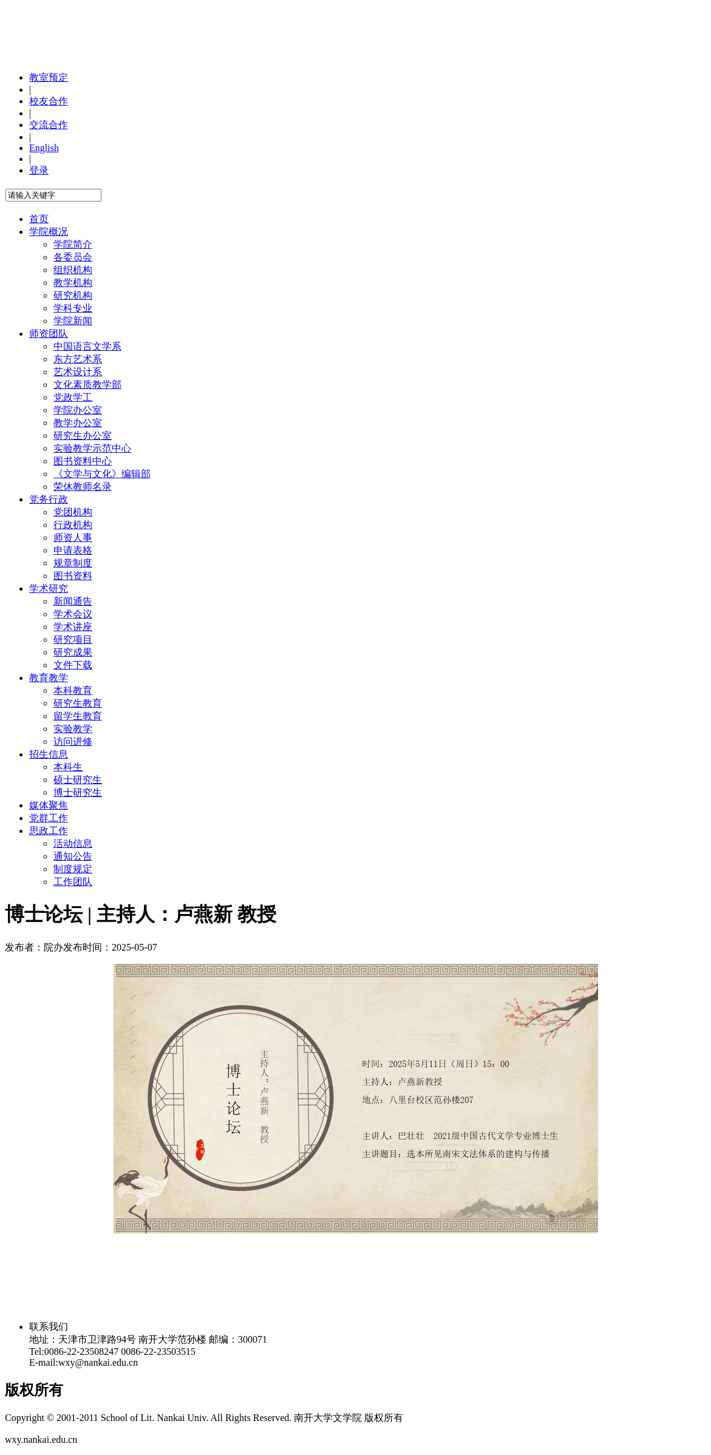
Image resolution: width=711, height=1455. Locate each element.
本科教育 (72, 690)
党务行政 (48, 499)
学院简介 (72, 244)
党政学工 (72, 397)
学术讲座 (72, 627)
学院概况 (48, 231)
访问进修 (72, 741)
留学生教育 (77, 716)
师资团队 (48, 333)
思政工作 (48, 831)
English (44, 148)
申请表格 (72, 550)
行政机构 (72, 525)
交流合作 (48, 125)
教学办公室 (77, 423)
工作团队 (72, 882)
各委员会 (72, 257)
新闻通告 (72, 601)
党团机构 (72, 512)
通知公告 (72, 856)
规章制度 (72, 563)
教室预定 (48, 77)
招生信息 (48, 754)
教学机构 (72, 282)
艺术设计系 (77, 372)
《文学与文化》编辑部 (102, 474)
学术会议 (72, 614)
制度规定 (72, 869)
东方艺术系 (77, 359)
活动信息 (72, 843)
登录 (39, 170)
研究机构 (72, 295)
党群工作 (48, 818)
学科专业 (72, 308)
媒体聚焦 (48, 805)
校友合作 (48, 101)
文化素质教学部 (87, 384)
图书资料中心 (82, 461)
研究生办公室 (82, 435)
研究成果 (72, 652)
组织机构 (72, 270)
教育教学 (48, 678)
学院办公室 (77, 410)
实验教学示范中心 (92, 448)
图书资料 (72, 576)
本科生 (68, 767)
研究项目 (72, 639)
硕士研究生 (77, 780)
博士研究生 (77, 792)
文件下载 (72, 665)
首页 (39, 219)
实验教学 (72, 729)
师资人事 (72, 537)
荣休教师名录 (82, 486)
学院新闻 (72, 321)
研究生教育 (77, 703)
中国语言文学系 (87, 346)
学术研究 (48, 588)
